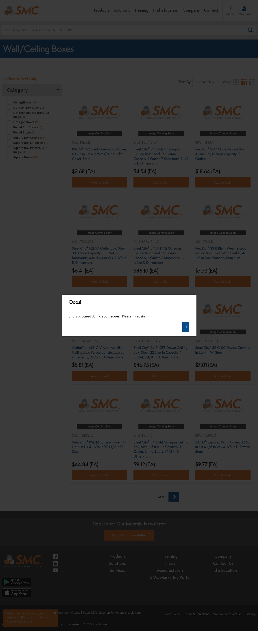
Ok (185, 327)
